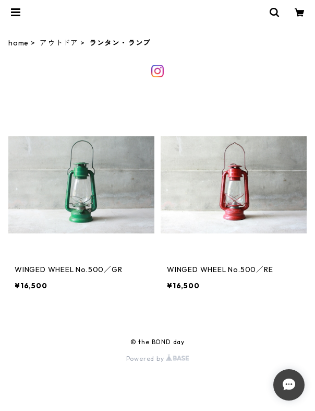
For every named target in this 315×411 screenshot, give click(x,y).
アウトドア (59, 43)
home (18, 43)
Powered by (157, 358)
